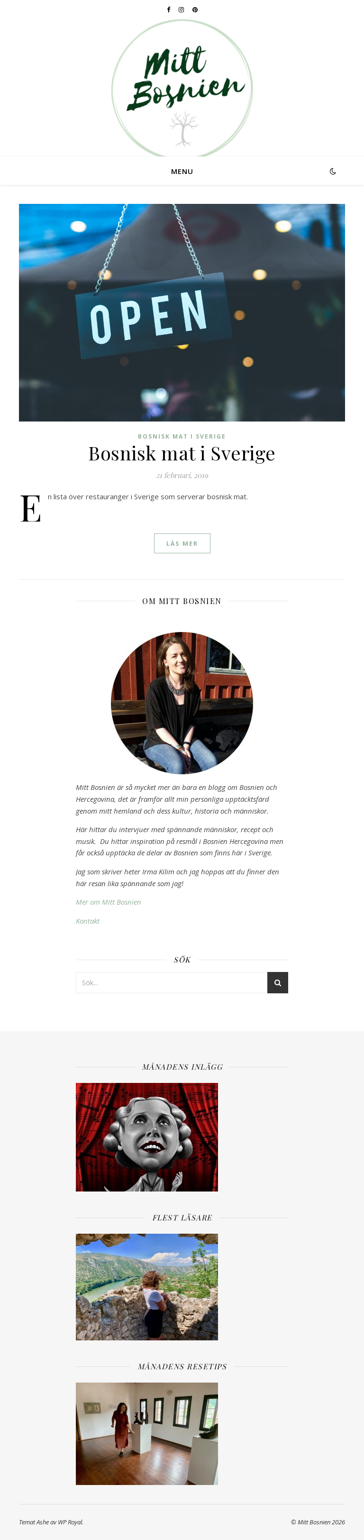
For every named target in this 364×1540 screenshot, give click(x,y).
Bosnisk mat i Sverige (182, 436)
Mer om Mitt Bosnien (108, 902)
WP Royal (70, 1522)
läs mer (182, 543)
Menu (182, 171)
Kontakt (88, 921)
